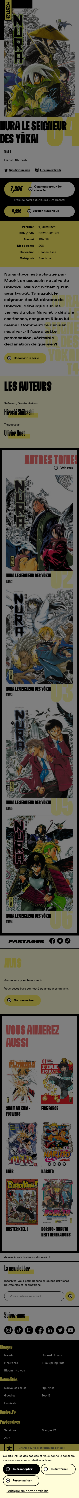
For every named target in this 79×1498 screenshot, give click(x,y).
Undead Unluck (52, 1355)
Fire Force (11, 1363)
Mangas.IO (49, 1430)
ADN (7, 1438)
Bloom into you (14, 1370)
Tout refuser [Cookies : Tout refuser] (59, 1469)
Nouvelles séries (15, 1388)
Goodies (9, 1395)
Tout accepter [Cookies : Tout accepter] (22, 1469)
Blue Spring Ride (53, 1363)
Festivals (10, 1403)
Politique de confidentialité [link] (27, 1491)
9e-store (10, 1430)
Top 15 (46, 1395)
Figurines (48, 1388)
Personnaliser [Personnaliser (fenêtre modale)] (22, 1480)
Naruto (9, 1355)
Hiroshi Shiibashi (16, 160)
